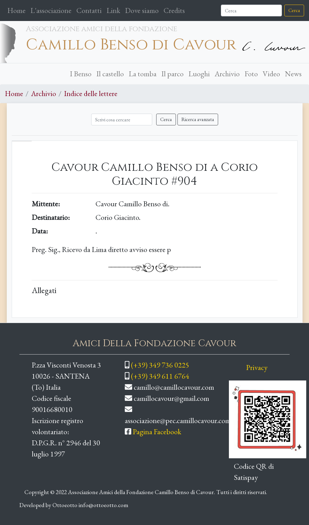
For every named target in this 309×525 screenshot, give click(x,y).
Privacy (256, 367)
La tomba (143, 73)
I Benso (80, 73)
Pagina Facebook (157, 431)
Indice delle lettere (90, 93)
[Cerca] (251, 10)
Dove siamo (142, 10)
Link (113, 10)
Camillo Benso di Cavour (131, 44)
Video (271, 73)
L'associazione (50, 10)
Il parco (172, 73)
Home (17, 10)
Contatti (89, 10)
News (293, 73)
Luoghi (199, 73)
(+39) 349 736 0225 (160, 365)
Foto (251, 73)
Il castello (110, 73)
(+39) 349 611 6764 (160, 376)
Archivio (227, 73)
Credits (174, 10)
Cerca (294, 10)
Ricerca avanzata (197, 119)
